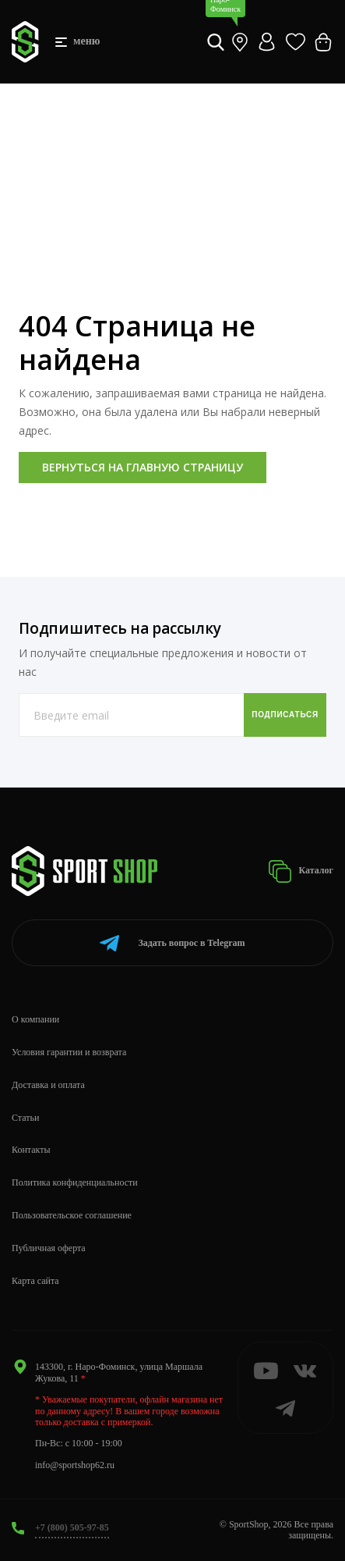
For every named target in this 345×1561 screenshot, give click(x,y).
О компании (35, 1019)
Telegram (172, 943)
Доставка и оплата (48, 1084)
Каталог (300, 871)
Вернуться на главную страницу (142, 467)
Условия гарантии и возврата (69, 1052)
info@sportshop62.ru (74, 1465)
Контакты (31, 1149)
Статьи (25, 1117)
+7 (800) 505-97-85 (72, 1527)
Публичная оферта (49, 1248)
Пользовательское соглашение (72, 1215)
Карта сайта (35, 1280)
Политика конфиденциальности (75, 1182)
